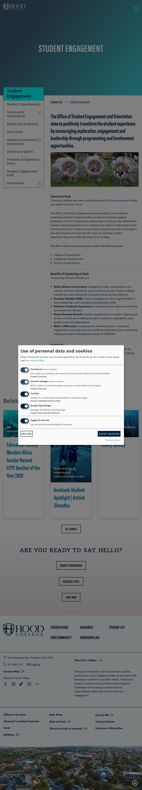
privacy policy (37, 360)
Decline (26, 433)
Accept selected (109, 433)
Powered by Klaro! (113, 440)
